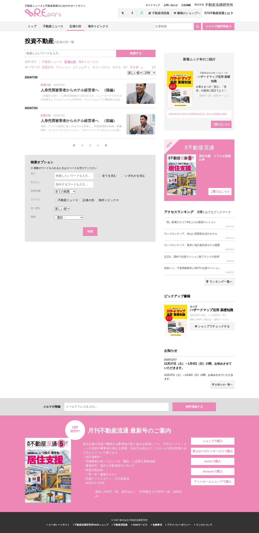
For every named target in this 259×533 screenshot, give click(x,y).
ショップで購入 (213, 441)
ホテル (116, 67)
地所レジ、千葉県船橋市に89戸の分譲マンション (199, 270)
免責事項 (156, 524)
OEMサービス (139, 524)
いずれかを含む (133, 175)
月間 (200, 212)
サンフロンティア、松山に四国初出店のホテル (199, 235)
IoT (125, 67)
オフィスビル (101, 67)
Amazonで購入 (212, 471)
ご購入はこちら (221, 124)
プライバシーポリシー (178, 524)
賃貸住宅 (47, 67)
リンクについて (203, 524)
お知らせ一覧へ (222, 384)
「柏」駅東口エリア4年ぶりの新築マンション (199, 224)
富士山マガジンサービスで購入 (212, 451)
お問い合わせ (171, 5)
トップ (32, 26)
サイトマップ (153, 5)
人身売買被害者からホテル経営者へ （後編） (79, 90)
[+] (153, 67)
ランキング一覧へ (219, 281)
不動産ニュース (53, 26)
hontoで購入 (212, 461)
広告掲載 (186, 5)
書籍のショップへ (186, 13)
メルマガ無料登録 (218, 26)
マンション (63, 67)
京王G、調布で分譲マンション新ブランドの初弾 (199, 258)
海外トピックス (98, 26)
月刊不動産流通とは (218, 13)
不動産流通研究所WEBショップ (90, 524)
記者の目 (75, 26)
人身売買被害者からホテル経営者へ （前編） (79, 121)
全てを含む (107, 175)
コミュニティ (81, 67)
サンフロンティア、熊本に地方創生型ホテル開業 (199, 247)
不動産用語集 (158, 13)
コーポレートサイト (58, 524)
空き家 (134, 67)
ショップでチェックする (212, 326)
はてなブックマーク (218, 212)
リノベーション (151, 67)
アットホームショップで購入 (212, 481)
